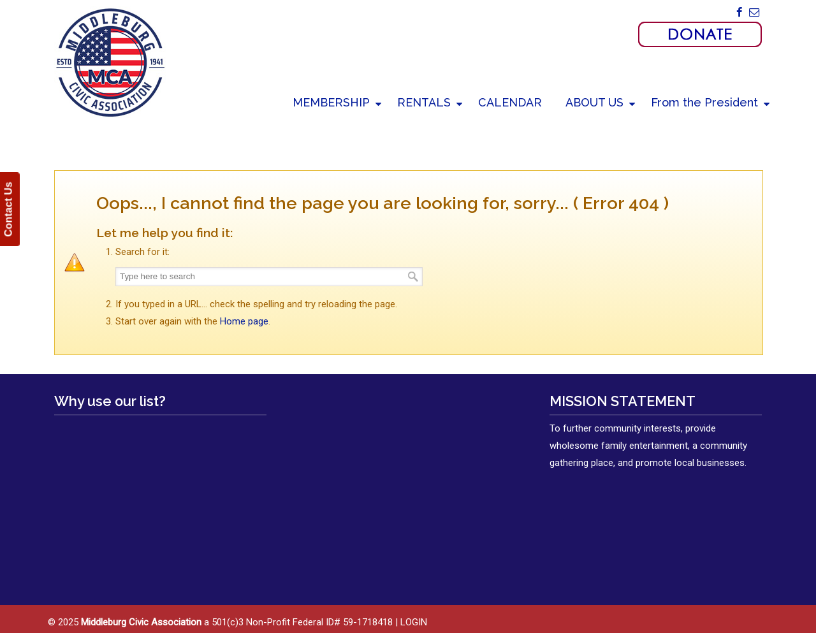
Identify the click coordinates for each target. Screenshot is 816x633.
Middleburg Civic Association (110, 62)
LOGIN (413, 622)
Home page (244, 321)
